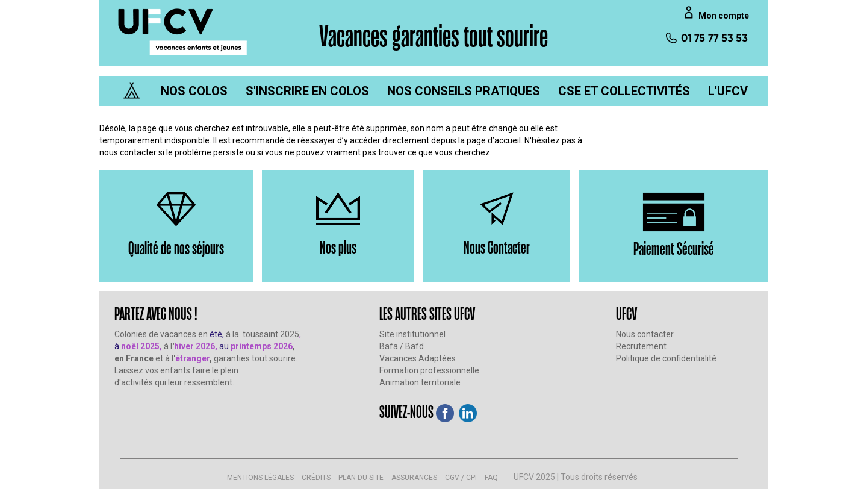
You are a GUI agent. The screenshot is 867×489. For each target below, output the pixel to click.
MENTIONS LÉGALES (260, 477)
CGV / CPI (461, 477)
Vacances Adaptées (417, 358)
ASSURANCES (414, 477)
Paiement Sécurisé (673, 248)
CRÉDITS (316, 477)
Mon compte (723, 15)
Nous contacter (645, 334)
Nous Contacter (497, 246)
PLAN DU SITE (361, 477)
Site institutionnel (412, 334)
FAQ (491, 477)
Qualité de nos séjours (176, 247)
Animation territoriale (420, 382)
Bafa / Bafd (401, 346)
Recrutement (641, 346)
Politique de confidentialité (666, 358)
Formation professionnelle (429, 370)
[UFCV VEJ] (183, 31)
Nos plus (338, 246)
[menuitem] (194, 91)
